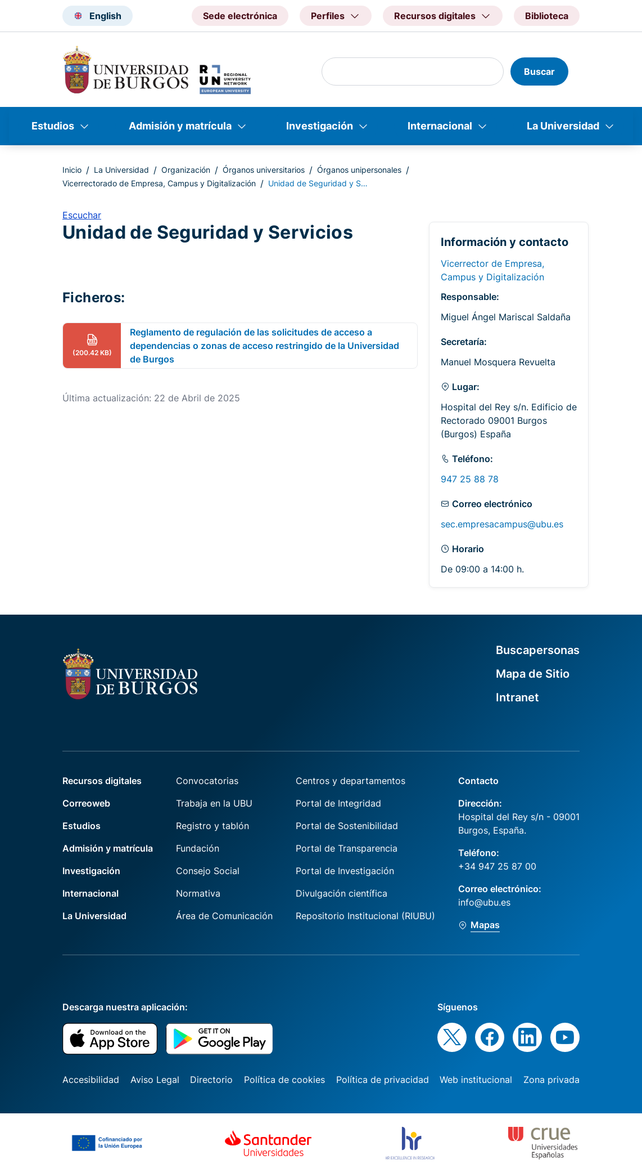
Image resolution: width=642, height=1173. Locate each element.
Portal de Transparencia (346, 848)
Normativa (198, 893)
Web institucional (476, 1079)
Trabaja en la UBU (214, 803)
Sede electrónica (240, 15)
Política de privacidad (382, 1079)
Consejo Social (207, 870)
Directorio (211, 1079)
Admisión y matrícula (180, 126)
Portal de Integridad (338, 803)
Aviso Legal (154, 1079)
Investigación (319, 126)
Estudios (52, 126)
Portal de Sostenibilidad (347, 825)
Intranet (517, 697)
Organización (185, 169)
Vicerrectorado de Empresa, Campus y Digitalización (159, 183)
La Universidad (563, 126)
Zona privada (551, 1079)
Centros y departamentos (350, 780)
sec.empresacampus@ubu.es (502, 524)
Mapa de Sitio (532, 673)
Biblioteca (546, 15)
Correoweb (86, 803)
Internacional (440, 126)
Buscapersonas (538, 650)
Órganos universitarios (264, 169)
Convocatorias (207, 780)
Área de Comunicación (224, 915)
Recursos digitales (102, 780)
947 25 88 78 (470, 479)
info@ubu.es (484, 902)
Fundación (197, 848)
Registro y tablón (212, 825)
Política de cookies (284, 1079)
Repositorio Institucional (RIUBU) (365, 915)
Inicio (72, 169)
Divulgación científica (341, 893)
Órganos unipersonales (359, 169)
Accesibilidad (90, 1079)
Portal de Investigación (345, 870)
